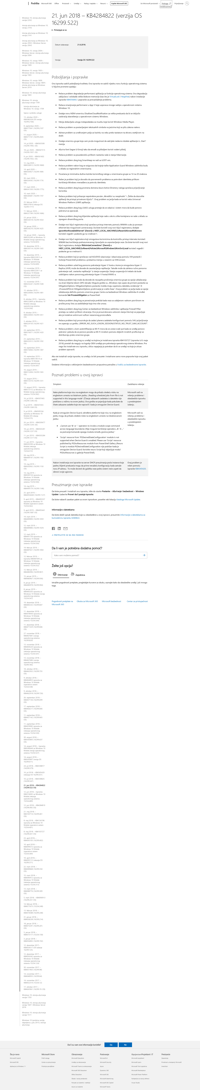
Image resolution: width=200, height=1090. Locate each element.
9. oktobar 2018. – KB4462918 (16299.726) (33, 692)
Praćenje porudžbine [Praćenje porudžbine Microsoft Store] (48, 1066)
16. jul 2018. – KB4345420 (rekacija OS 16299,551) (34, 773)
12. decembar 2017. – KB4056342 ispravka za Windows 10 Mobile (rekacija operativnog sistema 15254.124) (33, 958)
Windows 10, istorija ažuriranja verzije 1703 (34, 996)
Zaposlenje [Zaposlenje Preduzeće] (164, 1058)
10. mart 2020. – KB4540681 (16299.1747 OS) (33, 195)
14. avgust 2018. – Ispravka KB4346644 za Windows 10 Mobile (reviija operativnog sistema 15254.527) (34, 749)
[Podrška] (35, 3)
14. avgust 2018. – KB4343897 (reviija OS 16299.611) (32, 759)
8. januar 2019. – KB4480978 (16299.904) (33, 584)
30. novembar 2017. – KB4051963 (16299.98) (33, 968)
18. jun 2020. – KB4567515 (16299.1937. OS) (34, 151)
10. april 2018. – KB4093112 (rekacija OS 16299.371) (33, 860)
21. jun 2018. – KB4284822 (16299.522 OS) (34, 786)
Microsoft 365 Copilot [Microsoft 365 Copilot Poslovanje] (106, 1083)
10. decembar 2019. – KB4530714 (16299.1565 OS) (33, 248)
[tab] (61, 574)
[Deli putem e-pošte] (64, 528)
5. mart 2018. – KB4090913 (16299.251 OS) (34, 898)
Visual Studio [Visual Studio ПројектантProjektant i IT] (136, 1083)
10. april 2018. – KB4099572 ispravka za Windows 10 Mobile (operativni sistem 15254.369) (33, 849)
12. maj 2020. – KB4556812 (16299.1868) (34, 164)
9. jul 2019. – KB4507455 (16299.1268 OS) (33, 406)
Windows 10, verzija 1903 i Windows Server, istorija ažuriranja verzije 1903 (35, 72)
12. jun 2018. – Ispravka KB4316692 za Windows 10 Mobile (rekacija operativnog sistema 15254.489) (34, 796)
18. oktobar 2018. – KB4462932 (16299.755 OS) (33, 671)
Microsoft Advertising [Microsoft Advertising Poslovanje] (106, 1079)
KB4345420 (140, 468)
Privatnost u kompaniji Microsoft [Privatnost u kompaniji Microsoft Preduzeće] (171, 1062)
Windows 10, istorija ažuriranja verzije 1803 (34, 94)
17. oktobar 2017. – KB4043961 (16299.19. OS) (34, 988)
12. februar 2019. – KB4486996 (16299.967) (33, 571)
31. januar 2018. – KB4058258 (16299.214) (33, 918)
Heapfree (125, 96)
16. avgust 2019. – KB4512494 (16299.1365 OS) (33, 372)
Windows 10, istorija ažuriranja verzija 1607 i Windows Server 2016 (34, 1005)
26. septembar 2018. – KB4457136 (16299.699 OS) (33, 699)
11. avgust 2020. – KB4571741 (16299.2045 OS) (33, 136)
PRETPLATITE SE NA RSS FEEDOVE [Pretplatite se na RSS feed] (69, 535)
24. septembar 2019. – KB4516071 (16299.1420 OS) (33, 332)
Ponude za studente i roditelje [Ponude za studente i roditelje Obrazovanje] (81, 1083)
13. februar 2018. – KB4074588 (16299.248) (33, 911)
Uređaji (76, 3)
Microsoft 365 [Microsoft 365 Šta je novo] (14, 1062)
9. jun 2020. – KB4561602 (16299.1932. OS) (34, 157)
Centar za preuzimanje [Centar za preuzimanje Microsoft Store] (49, 1062)
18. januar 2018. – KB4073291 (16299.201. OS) (33, 925)
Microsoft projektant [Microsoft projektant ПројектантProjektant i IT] (138, 1058)
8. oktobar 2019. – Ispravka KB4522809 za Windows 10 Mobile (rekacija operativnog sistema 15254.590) (34, 304)
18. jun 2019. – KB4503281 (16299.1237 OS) (34, 430)
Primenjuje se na (60, 30)
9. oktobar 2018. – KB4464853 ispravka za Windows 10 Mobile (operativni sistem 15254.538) (33, 682)
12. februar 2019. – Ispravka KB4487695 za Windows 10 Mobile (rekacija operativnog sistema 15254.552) (33, 561)
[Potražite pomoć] (166, 3)
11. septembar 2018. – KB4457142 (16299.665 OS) (33, 717)
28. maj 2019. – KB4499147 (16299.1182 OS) (33, 457)
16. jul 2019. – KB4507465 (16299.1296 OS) (34, 399)
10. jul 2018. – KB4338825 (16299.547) (34, 780)
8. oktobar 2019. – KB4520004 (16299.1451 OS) (33, 314)
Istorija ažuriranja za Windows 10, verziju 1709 (34, 107)
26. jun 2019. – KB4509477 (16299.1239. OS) (34, 423)
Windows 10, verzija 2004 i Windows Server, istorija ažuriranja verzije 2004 (35, 53)
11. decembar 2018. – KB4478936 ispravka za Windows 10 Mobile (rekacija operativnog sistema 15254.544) (33, 616)
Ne (125, 1045)
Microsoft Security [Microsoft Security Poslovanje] (105, 1062)
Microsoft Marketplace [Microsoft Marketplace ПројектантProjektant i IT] (139, 1070)
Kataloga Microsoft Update (128, 499)
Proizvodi (65, 3)
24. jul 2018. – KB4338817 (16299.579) (34, 767)
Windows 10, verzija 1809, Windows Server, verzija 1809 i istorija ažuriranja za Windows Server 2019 (34, 84)
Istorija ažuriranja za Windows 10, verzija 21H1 (35, 34)
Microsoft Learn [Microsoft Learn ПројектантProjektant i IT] (136, 1062)
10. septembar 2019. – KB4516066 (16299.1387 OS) (33, 350)
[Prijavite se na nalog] (181, 3)
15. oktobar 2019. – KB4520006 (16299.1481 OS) (33, 292)
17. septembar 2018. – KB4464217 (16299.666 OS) (33, 708)
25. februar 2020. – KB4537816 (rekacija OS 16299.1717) (33, 204)
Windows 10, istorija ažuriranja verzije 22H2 (34, 19)
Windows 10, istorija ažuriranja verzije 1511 (34, 1013)
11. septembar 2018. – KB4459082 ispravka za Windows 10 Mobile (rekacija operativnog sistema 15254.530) (33, 728)
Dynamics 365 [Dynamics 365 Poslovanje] (104, 1070)
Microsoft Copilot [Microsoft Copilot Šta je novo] (15, 1058)
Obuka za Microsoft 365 (87, 601)
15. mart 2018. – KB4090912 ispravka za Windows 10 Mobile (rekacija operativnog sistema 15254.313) (33, 880)
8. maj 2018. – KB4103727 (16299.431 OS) (34, 832)
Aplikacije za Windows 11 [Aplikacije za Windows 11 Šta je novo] (18, 1066)
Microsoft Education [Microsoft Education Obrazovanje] (78, 1058)
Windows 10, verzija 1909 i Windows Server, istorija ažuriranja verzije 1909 (35, 63)
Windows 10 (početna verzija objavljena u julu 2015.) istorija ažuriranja (34, 1022)
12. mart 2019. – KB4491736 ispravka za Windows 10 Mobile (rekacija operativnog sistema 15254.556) (33, 539)
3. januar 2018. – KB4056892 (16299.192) (33, 940)
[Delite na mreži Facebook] (53, 528)
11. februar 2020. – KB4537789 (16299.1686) (34, 212)
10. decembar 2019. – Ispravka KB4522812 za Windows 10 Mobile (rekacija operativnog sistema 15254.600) (33, 259)
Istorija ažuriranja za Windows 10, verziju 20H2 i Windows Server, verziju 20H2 (35, 43)
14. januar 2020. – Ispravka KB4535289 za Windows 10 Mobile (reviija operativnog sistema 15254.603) (34, 238)
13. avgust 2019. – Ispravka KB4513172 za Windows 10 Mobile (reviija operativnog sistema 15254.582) (34, 390)
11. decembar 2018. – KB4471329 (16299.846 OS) (33, 627)
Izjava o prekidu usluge (33, 113)
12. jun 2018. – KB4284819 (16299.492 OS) (34, 806)
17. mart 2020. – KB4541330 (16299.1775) (34, 188)
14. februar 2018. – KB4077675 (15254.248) (33, 905)
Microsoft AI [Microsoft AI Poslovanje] (104, 1058)
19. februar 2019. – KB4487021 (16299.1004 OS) (33, 549)
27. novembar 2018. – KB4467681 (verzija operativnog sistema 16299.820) (32, 637)
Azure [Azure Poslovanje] (102, 1066)
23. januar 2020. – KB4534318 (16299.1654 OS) (33, 219)
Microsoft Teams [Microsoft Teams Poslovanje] (105, 1087)
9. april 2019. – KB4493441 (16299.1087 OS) (34, 511)
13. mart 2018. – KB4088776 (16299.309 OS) (33, 891)
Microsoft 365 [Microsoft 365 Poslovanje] (104, 1074)
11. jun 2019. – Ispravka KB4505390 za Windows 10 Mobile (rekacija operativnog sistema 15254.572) (34, 446)
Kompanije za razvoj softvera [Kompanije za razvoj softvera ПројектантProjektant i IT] (140, 1079)
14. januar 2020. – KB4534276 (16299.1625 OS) (33, 228)
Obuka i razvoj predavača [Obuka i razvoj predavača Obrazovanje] (79, 1079)
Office (56, 3)
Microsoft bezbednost (111, 601)
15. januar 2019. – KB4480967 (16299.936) (33, 577)
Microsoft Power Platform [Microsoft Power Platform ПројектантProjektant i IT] (139, 1074)
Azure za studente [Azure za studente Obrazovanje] (77, 1087)
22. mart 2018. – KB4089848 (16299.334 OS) (33, 869)
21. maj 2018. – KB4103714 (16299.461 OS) (33, 814)
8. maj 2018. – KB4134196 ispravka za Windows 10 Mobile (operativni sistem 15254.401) (34, 824)
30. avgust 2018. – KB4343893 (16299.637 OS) (33, 739)
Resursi (103, 3)
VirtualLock (115, 96)
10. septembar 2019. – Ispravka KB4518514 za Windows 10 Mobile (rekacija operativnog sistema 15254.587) (33, 361)
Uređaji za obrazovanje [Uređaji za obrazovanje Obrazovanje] (79, 1062)
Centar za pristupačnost (137, 601)
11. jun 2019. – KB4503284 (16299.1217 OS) (34, 436)
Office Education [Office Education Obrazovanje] (77, 1074)
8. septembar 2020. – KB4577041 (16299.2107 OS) (33, 128)
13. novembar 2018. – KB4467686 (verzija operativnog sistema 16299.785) (32, 661)
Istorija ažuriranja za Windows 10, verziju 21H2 (35, 26)
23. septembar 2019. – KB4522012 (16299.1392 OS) (33, 341)
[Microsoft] (18, 3)
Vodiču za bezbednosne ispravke (131, 364)
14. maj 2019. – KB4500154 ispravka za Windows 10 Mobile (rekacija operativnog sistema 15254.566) (33, 477)
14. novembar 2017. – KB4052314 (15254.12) (33, 981)
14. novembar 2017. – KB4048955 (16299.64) (33, 975)
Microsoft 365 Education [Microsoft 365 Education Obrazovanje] (79, 1070)
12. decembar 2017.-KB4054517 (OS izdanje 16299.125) (33, 947)
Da (111, 1045)
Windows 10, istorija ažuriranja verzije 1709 (31, 101)
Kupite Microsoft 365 (119, 3)
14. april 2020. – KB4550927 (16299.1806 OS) (33, 171)
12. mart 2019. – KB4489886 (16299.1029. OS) (34, 527)
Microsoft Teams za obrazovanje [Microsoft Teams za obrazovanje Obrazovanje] (82, 1066)
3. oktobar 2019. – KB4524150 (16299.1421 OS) (33, 323)
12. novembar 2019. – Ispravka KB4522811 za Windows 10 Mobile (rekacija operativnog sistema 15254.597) (33, 273)
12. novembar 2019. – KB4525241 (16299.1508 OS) (33, 284)
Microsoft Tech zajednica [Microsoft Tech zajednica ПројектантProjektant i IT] (139, 1066)
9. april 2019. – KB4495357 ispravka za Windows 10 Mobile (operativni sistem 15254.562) (34, 502)
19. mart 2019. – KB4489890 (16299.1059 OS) (33, 519)
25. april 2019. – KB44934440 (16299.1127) (34, 494)
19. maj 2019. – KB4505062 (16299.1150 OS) (33, 466)
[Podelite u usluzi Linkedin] (58, 528)
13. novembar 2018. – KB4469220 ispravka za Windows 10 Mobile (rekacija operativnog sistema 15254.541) (33, 649)
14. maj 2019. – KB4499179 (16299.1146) (34, 487)
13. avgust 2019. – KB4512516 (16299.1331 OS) (33, 380)
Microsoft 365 (46, 3)
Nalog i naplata (90, 3)
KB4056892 (72, 99)
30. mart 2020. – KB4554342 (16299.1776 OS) (33, 180)
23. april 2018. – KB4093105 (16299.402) (33, 839)
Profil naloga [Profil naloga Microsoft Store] (45, 1058)
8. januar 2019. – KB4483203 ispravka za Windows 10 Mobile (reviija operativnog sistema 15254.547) (34, 594)
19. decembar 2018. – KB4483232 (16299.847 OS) (33, 604)
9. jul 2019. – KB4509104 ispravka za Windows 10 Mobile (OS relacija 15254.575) (33, 414)
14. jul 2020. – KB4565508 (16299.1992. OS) (34, 144)
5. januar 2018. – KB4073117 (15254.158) (33, 933)
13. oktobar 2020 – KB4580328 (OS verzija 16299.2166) (33, 119)
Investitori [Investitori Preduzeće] (164, 1066)
